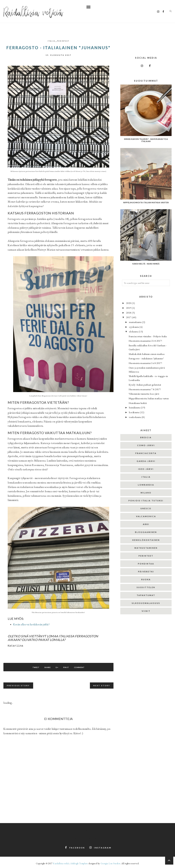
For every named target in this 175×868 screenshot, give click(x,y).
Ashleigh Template (79, 863)
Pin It (68, 667)
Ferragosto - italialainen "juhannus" (146, 358)
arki (146, 524)
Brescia (146, 437)
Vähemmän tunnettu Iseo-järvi (144, 393)
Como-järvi (146, 445)
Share (45, 667)
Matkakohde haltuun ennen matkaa (147, 354)
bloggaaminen (146, 532)
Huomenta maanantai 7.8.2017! (145, 389)
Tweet (31, 667)
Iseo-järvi (146, 469)
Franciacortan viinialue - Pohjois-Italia (148, 336)
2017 (129, 317)
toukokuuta (135, 417)
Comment (84, 667)
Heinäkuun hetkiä (138, 403)
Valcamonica (146, 516)
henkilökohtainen (146, 540)
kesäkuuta (134, 412)
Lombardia (146, 485)
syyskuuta (134, 326)
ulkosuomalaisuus (146, 603)
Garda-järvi (146, 461)
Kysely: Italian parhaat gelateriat (145, 384)
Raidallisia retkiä (61, 863)
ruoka (146, 579)
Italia (51, 41)
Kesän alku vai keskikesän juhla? (31, 624)
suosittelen (146, 587)
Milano (146, 493)
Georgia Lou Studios (110, 863)
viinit (146, 611)
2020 (129, 303)
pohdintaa (146, 564)
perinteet (63, 41)
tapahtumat (146, 595)
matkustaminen (146, 548)
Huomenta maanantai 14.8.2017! (145, 363)
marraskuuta (135, 322)
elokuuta (134, 331)
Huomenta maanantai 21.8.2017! (145, 340)
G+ (57, 667)
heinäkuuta (135, 407)
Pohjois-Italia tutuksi (146, 500)
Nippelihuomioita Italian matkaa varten (149, 398)
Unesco (145, 508)
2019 (129, 307)
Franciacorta (146, 453)
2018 (129, 312)
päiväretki (146, 571)
